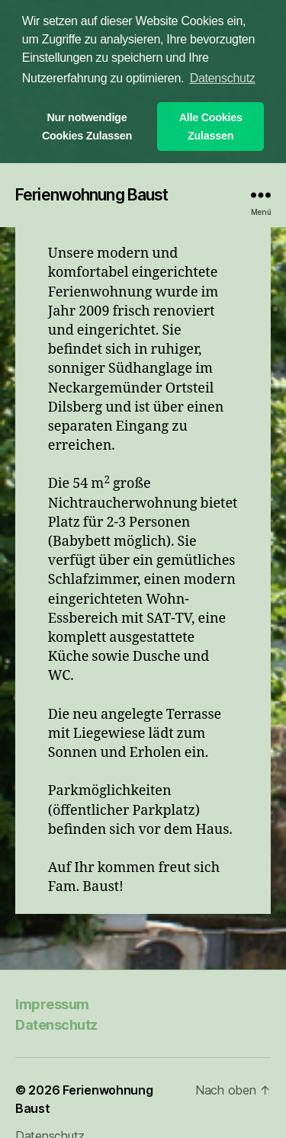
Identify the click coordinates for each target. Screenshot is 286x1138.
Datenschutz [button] (222, 78)
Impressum (52, 1003)
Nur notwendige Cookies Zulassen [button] (87, 126)
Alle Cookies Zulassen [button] (211, 126)
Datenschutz (56, 1023)
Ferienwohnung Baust (91, 193)
